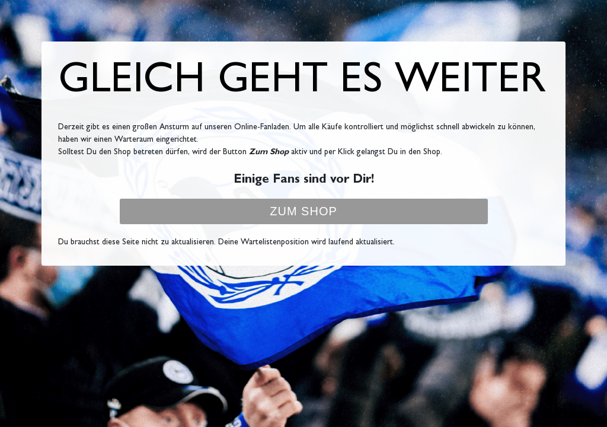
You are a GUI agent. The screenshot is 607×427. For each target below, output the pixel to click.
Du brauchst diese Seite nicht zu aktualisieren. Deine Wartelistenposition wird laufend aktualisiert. (226, 242)
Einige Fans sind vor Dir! (304, 180)
